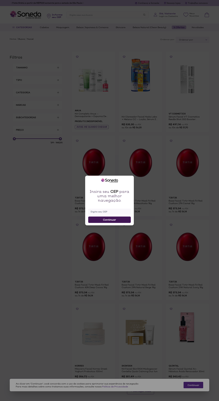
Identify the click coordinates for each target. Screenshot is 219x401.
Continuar (109, 219)
